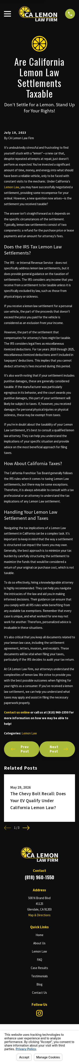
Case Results (39, 968)
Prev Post (20, 749)
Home (39, 935)
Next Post (59, 749)
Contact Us (39, 993)
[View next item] (26, 827)
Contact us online (17, 712)
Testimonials (39, 976)
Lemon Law (11, 187)
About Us (39, 943)
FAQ (39, 960)
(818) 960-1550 (39, 877)
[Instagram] (39, 1013)
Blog (39, 984)
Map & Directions (39, 915)
